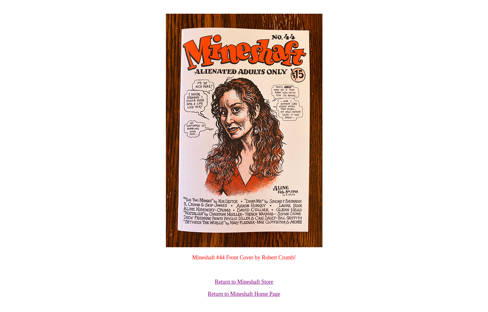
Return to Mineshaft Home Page (244, 294)
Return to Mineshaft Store (244, 282)
